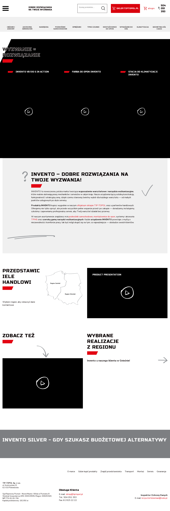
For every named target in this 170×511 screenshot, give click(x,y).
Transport (129, 471)
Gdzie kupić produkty (87, 471)
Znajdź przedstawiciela (110, 471)
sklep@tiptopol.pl (74, 494)
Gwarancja (161, 471)
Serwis (150, 471)
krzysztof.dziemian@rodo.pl (154, 498)
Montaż (140, 471)
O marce (70, 471)
